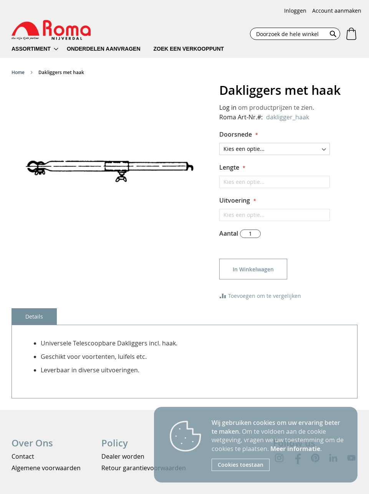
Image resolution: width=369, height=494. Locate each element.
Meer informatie (295, 448)
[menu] (123, 49)
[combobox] (295, 34)
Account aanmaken (336, 10)
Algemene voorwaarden (46, 468)
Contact (23, 456)
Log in (228, 107)
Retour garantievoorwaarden (143, 468)
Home (18, 72)
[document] (279, 444)
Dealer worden (122, 456)
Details (34, 316)
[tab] (34, 316)
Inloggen (295, 10)
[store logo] (51, 30)
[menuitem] (35, 49)
